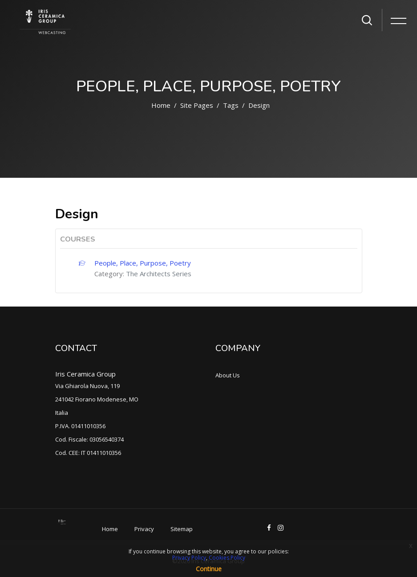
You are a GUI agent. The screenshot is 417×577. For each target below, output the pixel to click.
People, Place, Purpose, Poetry (142, 262)
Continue (209, 569)
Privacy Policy (189, 557)
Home (160, 105)
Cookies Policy (227, 557)
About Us (227, 375)
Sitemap (181, 529)
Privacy (144, 529)
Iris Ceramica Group (85, 373)
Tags (231, 105)
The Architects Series (158, 273)
